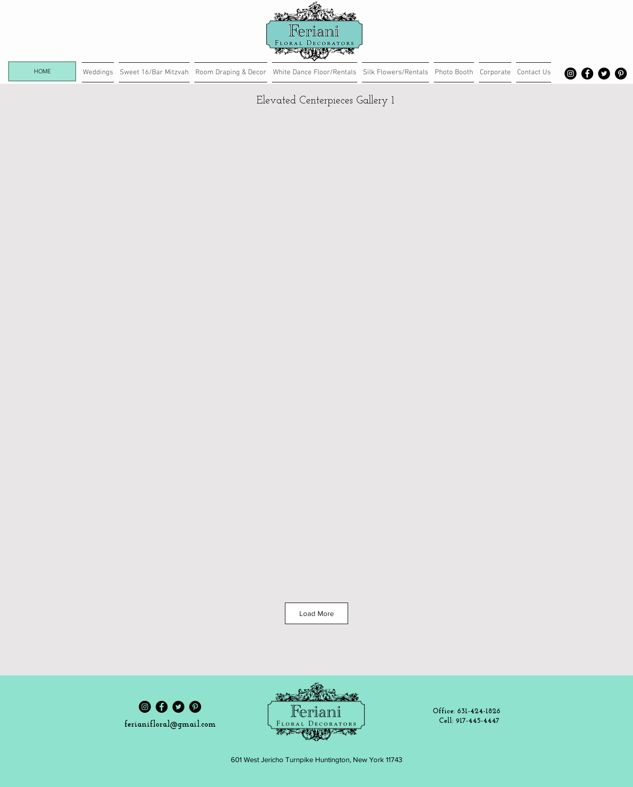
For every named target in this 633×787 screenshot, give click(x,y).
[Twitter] (604, 74)
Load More (316, 613)
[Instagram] (570, 74)
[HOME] (42, 71)
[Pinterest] (621, 74)
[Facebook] (587, 74)
